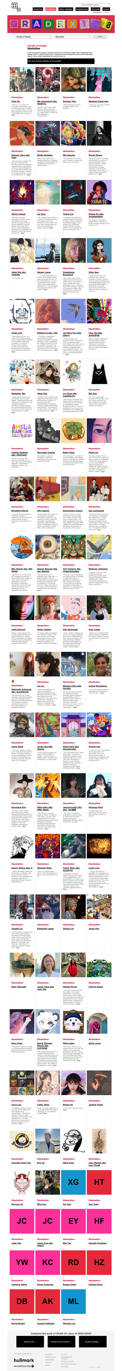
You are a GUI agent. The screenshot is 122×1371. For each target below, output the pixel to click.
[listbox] (95, 5)
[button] (50, 36)
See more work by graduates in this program (44, 61)
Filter (100, 37)
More (13, 115)
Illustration (33, 48)
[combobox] (32, 36)
